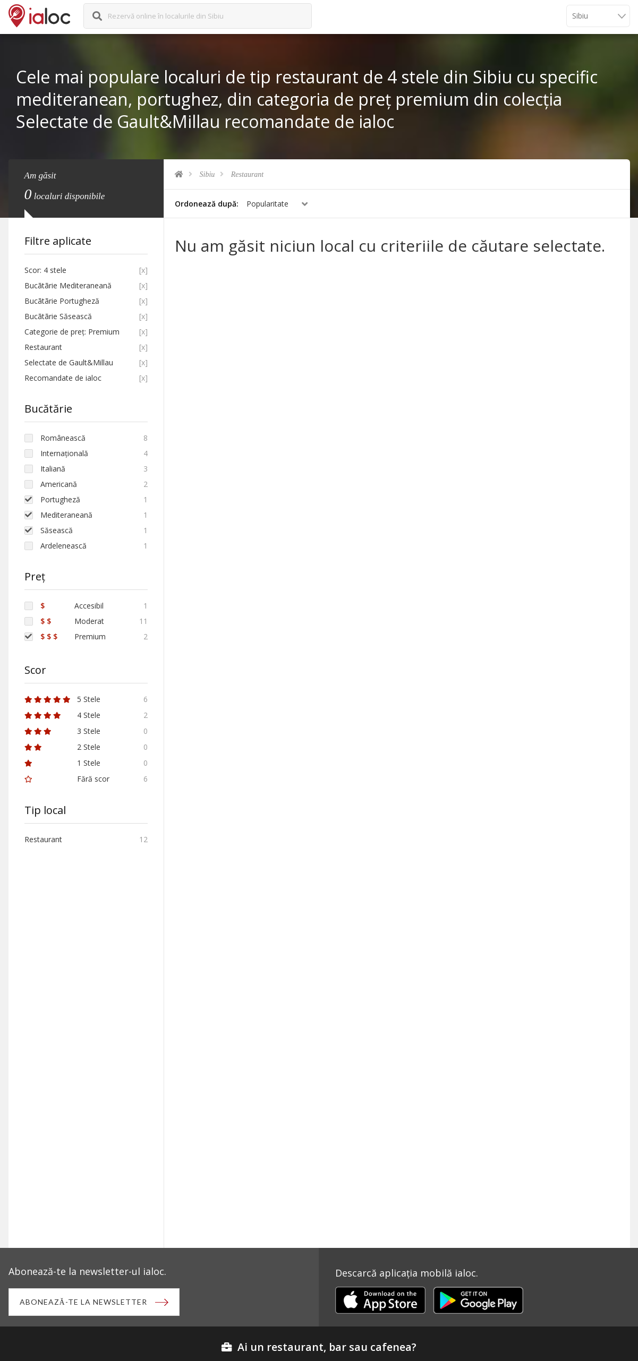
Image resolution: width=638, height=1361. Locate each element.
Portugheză (60, 499)
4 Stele (62, 715)
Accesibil (72, 606)
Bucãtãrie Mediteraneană (68, 285)
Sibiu (207, 174)
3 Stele (62, 731)
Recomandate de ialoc (62, 378)
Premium (73, 636)
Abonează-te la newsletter (83, 1301)
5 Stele (62, 699)
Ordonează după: (207, 204)
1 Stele (62, 763)
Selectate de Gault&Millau (68, 362)
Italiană (52, 469)
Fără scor (66, 779)
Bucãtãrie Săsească (58, 316)
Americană (58, 484)
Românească (63, 438)
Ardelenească (63, 546)
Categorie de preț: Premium (72, 332)
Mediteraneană (66, 515)
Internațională (64, 453)
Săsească (56, 530)
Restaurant (247, 174)
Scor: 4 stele (45, 270)
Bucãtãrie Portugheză (61, 301)
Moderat (72, 621)
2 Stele (62, 747)
